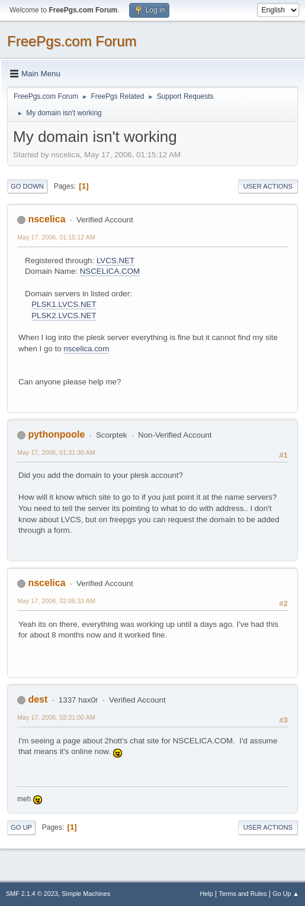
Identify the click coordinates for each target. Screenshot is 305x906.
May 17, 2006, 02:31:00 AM (56, 717)
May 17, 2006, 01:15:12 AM (56, 237)
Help (206, 893)
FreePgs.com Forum (72, 41)
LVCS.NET (115, 260)
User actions (268, 186)
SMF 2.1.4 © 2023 (32, 893)
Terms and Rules (243, 893)
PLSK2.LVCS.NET (63, 315)
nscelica (46, 219)
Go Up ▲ (285, 893)
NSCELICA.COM (110, 271)
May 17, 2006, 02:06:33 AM (56, 600)
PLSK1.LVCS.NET (63, 304)
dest (37, 699)
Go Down (27, 186)
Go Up (21, 827)
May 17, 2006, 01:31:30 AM (56, 452)
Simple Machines (86, 893)
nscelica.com (86, 348)
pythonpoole (56, 434)
